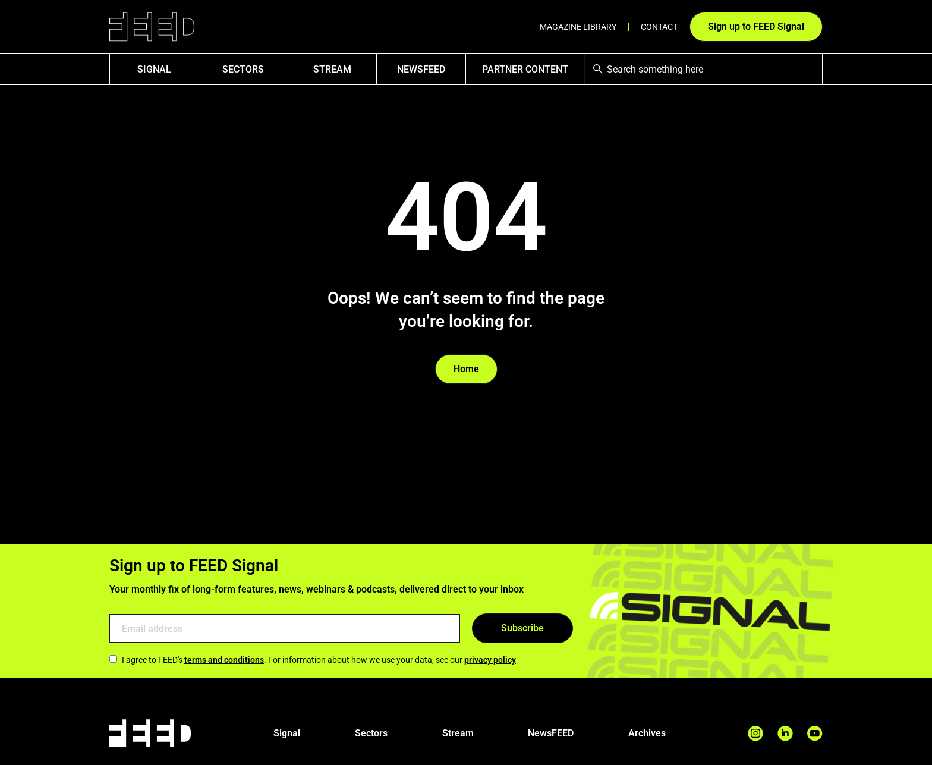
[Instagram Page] (755, 733)
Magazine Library (578, 27)
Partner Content (525, 69)
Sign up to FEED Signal (756, 26)
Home (466, 368)
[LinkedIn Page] (785, 733)
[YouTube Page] (815, 733)
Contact (659, 27)
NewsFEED (421, 69)
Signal (286, 733)
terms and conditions (224, 660)
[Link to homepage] (151, 27)
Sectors (243, 69)
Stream (332, 69)
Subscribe (522, 628)
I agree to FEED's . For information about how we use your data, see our (312, 660)
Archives (647, 733)
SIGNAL (154, 69)
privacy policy (490, 660)
